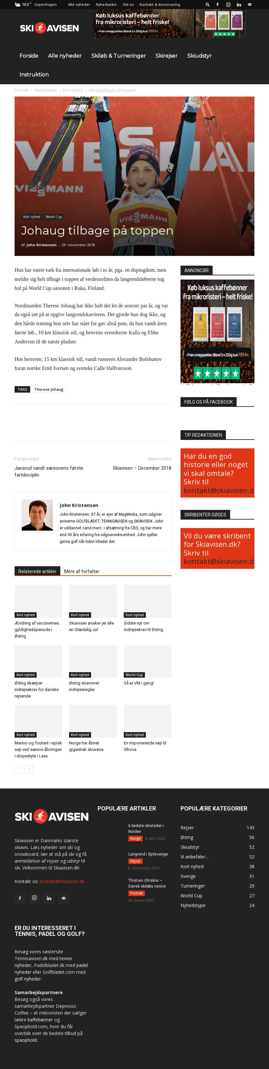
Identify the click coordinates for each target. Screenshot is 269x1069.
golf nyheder (28, 979)
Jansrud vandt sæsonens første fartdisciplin (49, 471)
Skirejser (167, 56)
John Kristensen (42, 244)
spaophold (26, 1040)
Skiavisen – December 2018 (142, 468)
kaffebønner (40, 1020)
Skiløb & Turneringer (118, 56)
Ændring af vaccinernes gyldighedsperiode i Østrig (37, 629)
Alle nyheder (79, 4)
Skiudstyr (199, 56)
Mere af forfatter (81, 571)
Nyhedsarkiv (106, 4)
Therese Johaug (49, 389)
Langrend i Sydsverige (148, 854)
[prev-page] (19, 769)
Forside (28, 56)
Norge (135, 838)
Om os (128, 4)
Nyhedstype (46, 90)
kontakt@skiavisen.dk (221, 490)
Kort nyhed (73, 90)
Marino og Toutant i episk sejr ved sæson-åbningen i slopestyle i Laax (38, 749)
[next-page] (29, 769)
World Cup (54, 216)
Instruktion (34, 75)
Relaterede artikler (37, 571)
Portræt (136, 893)
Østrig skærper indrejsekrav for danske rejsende (37, 689)
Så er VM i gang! (139, 683)
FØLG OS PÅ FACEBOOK (208, 402)
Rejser (135, 861)
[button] (208, 4)
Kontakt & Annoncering (160, 4)
